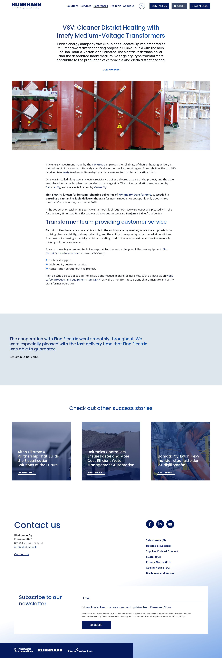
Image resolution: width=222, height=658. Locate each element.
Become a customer (158, 545)
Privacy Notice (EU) (158, 562)
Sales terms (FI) (156, 540)
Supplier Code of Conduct (162, 551)
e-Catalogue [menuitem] (200, 6)
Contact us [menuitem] (159, 6)
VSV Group (99, 164)
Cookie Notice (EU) (158, 567)
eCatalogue (153, 556)
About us (128, 6)
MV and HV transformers (135, 194)
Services (86, 6)
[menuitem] (179, 6)
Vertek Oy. (100, 187)
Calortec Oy (53, 187)
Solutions (72, 6)
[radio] (142, 607)
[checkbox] (142, 607)
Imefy (66, 172)
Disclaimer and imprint (160, 573)
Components (111, 69)
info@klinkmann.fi (25, 547)
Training (115, 6)
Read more (25, 472)
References (101, 6)
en (142, 6)
